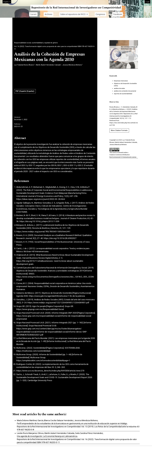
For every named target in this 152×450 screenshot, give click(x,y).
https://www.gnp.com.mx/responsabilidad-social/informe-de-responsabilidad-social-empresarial (54, 317)
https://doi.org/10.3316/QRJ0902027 (60, 238)
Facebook (117, 14)
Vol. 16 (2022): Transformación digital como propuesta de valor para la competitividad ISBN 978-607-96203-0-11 (54, 47)
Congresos (100, 14)
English (7, 1)
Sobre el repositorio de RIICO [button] (73, 14)
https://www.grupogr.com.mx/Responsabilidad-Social (40, 309)
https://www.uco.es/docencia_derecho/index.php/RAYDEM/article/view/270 (50, 370)
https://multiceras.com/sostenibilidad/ (33, 351)
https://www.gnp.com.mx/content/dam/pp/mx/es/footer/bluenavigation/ (49, 328)
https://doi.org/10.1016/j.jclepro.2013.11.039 (39, 221)
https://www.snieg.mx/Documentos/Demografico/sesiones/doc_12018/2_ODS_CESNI (55, 277)
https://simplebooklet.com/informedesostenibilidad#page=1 (43, 360)
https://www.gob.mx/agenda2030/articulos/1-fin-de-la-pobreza (57, 296)
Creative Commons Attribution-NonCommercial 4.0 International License (122, 156)
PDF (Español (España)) (25, 91)
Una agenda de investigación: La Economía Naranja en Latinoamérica (47, 436)
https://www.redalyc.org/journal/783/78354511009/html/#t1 (43, 231)
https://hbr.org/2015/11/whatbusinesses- (34, 261)
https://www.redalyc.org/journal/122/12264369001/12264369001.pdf (58, 302)
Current (33, 14)
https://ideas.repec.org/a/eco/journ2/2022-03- (37, 199)
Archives (48, 14)
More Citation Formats (119, 130)
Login (147, 2)
